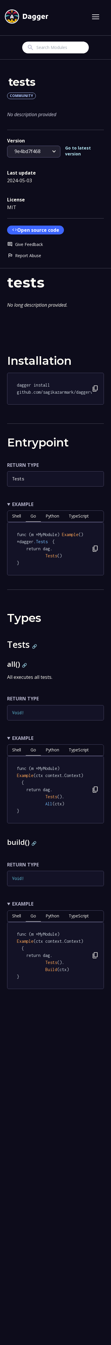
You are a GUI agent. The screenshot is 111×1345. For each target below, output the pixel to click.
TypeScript (79, 516)
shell (16, 516)
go (33, 516)
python (52, 516)
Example (22, 504)
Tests (18, 478)
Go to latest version (78, 151)
